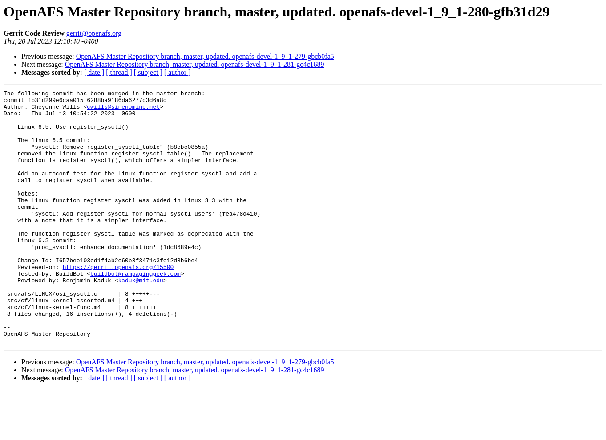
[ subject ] (148, 72)
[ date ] (94, 72)
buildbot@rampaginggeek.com (135, 311)
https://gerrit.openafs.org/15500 (118, 303)
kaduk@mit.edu (140, 319)
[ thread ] (119, 72)
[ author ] (177, 72)
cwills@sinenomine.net (123, 110)
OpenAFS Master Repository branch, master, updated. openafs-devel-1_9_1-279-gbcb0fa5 (205, 56)
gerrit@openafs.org (93, 33)
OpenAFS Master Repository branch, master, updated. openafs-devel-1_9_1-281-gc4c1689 (194, 64)
